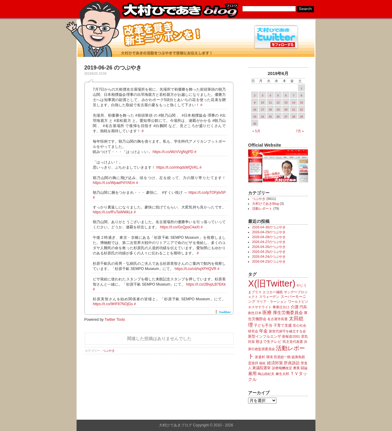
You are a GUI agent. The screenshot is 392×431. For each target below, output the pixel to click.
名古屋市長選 (277, 319)
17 (262, 109)
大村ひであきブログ (180, 10)
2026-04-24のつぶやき (269, 256)
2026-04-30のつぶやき (269, 227)
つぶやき (109, 350)
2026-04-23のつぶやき (269, 261)
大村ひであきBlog (265, 203)
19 (278, 109)
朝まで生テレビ (268, 341)
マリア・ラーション (271, 301)
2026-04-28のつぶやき (269, 237)
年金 (263, 331)
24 (262, 116)
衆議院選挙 (261, 368)
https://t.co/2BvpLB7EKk (206, 284)
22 (301, 109)
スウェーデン (269, 296)
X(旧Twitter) (271, 283)
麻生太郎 (282, 374)
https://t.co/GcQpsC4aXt (179, 227)
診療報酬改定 (282, 368)
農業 (296, 368)
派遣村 (260, 357)
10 (262, 102)
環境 (269, 357)
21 (293, 109)
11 (270, 102)
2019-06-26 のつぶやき (112, 68)
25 (270, 116)
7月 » (300, 131)
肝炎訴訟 (292, 363)
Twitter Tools (115, 319)
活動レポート (262, 208)
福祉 (262, 363)
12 (278, 102)
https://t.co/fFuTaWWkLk (113, 212)
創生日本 (255, 313)
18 (270, 109)
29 (301, 116)
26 (278, 116)
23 (254, 116)
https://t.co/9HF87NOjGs (113, 304)
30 (254, 123)
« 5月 (256, 131)
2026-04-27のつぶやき (269, 242)
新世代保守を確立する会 (287, 331)
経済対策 (275, 363)
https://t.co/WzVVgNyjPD (173, 152)
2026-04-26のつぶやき (269, 247)
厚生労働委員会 (288, 312)
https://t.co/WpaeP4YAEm (114, 183)
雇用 (252, 373)
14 (293, 102)
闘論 (304, 368)
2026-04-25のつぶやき (269, 251)
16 (254, 109)
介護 (295, 307)
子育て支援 (282, 325)
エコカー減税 (272, 292)
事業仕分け (281, 307)
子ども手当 (263, 325)
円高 (303, 307)
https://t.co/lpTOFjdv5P (207, 192)
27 (285, 116)
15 (301, 102)
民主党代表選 (293, 341)
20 (285, 109)
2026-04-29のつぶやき (269, 232)
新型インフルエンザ (264, 336)
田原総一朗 (282, 357)
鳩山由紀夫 (266, 374)
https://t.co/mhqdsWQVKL (177, 167)
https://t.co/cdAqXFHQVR (195, 269)
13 (285, 102)
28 (293, 116)
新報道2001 (291, 336)
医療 (267, 312)
